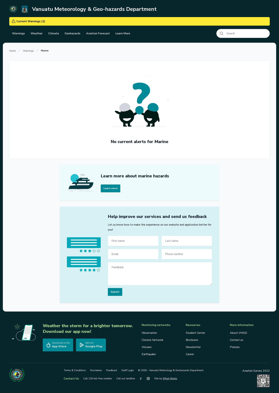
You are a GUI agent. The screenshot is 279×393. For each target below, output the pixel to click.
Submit (115, 292)
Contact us (236, 340)
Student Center (195, 333)
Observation (149, 333)
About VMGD (238, 333)
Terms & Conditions (75, 370)
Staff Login (127, 370)
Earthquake (149, 354)
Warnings (28, 50)
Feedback (111, 370)
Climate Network (152, 340)
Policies (235, 347)
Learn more (110, 188)
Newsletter (193, 347)
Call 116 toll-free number (97, 378)
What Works (170, 378)
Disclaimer (96, 370)
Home (12, 50)
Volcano (147, 347)
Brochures (192, 340)
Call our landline (125, 378)
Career (190, 354)
